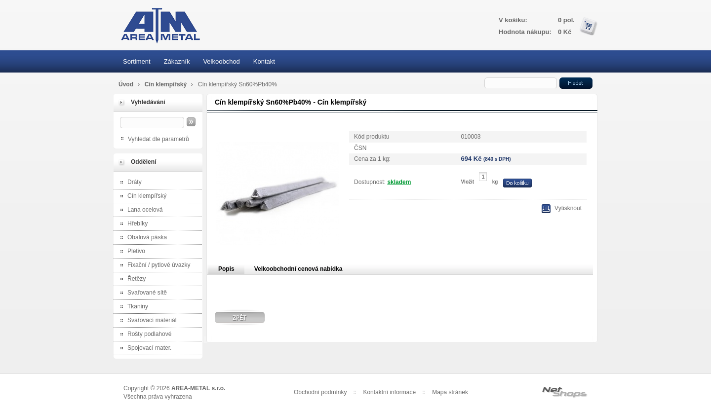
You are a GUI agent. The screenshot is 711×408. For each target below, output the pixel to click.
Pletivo (130, 252)
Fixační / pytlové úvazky (153, 265)
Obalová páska (141, 238)
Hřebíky (132, 224)
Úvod (125, 84)
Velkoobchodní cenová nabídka (298, 268)
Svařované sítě (141, 293)
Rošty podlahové (143, 334)
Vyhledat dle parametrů (158, 139)
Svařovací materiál (146, 321)
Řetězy (131, 279)
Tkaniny (132, 307)
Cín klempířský (167, 84)
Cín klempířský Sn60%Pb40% (237, 84)
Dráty (129, 182)
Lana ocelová (139, 210)
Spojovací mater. (143, 348)
